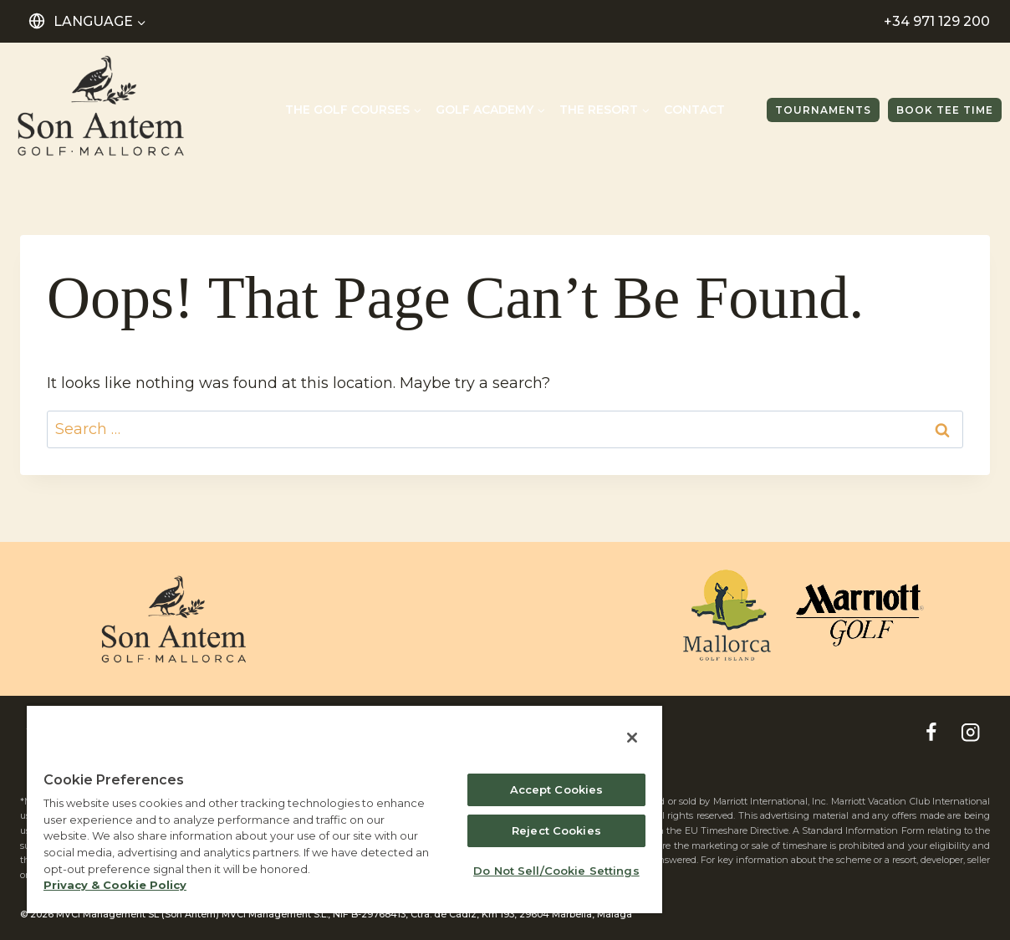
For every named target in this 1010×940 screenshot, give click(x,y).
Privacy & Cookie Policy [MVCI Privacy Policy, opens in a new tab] (114, 884)
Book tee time (944, 110)
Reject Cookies (556, 830)
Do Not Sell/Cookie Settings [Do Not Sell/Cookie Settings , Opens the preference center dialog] (556, 870)
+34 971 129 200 (937, 21)
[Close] (632, 737)
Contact (694, 109)
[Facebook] (931, 732)
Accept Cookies (557, 789)
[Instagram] (970, 732)
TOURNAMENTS (823, 110)
